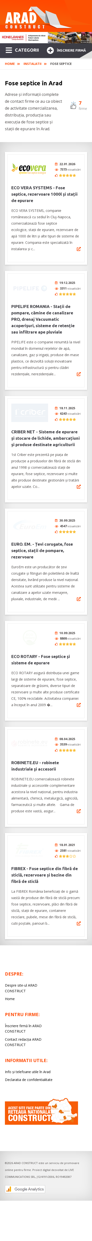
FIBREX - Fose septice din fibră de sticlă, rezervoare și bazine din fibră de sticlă (44, 855)
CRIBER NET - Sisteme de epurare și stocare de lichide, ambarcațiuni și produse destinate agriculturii (45, 431)
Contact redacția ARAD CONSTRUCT (23, 1023)
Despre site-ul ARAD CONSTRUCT (21, 969)
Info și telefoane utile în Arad (28, 1052)
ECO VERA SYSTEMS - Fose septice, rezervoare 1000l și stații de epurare (44, 194)
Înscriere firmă (66, 50)
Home (10, 63)
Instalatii (32, 63)
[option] (46, 37)
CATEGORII (22, 50)
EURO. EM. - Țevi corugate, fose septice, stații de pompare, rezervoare (42, 540)
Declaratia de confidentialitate (29, 1060)
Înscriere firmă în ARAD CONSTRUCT (23, 1009)
